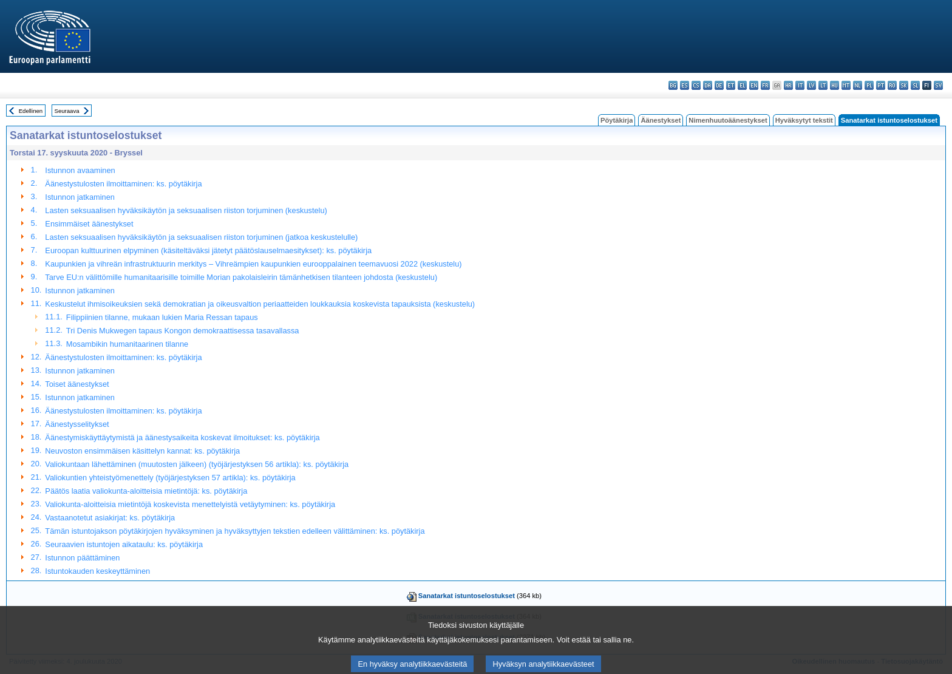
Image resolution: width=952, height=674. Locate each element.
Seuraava (67, 110)
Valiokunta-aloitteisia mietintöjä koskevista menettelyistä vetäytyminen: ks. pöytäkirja (190, 504)
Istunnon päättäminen (82, 557)
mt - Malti (846, 85)
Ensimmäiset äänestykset (89, 223)
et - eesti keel (730, 85)
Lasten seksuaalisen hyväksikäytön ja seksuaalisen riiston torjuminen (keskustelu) (186, 210)
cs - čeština (696, 85)
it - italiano (799, 85)
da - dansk (707, 85)
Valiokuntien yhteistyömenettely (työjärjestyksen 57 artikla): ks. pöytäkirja (170, 477)
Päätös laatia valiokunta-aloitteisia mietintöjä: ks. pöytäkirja (146, 490)
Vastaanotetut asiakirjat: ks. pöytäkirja (110, 517)
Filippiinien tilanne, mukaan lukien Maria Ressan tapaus (162, 317)
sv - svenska (938, 85)
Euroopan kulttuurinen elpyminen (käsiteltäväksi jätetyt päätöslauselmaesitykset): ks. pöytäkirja (208, 250)
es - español (684, 85)
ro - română (892, 85)
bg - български (673, 85)
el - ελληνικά (742, 85)
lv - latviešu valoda (811, 85)
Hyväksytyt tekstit (804, 120)
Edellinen (30, 110)
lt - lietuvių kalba (823, 85)
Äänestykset (661, 120)
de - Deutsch (719, 85)
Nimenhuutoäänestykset (727, 120)
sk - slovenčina (903, 85)
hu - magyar (834, 85)
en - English (753, 85)
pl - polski (869, 85)
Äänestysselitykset (77, 424)
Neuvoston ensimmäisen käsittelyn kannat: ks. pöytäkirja (142, 450)
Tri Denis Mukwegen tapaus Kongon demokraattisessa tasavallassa (182, 330)
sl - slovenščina (915, 85)
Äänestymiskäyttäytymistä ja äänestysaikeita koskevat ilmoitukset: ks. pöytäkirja (182, 437)
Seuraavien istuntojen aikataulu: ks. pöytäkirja (124, 544)
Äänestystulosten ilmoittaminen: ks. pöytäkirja (123, 183)
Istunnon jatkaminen (80, 197)
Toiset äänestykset (77, 384)
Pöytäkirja (616, 120)
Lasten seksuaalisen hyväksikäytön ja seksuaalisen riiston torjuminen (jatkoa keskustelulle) (201, 237)
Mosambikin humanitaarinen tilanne (127, 344)
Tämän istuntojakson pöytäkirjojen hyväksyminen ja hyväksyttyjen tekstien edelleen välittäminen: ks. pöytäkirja (234, 531)
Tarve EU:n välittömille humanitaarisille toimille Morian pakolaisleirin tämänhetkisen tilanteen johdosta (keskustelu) (241, 277)
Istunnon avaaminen (80, 170)
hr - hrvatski (788, 85)
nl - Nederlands (857, 85)
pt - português (880, 85)
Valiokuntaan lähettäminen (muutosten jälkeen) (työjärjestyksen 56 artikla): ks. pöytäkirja (196, 464)
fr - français (765, 85)
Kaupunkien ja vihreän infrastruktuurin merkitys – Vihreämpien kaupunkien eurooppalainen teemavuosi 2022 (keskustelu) (253, 263)
